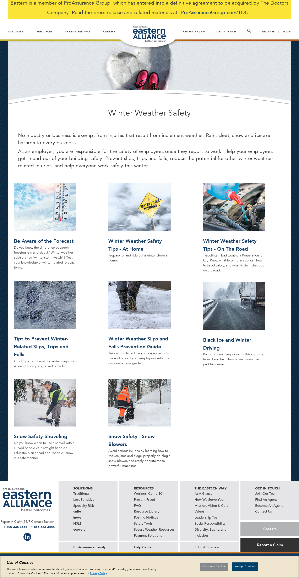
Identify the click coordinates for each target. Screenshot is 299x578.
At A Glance (203, 493)
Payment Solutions (148, 535)
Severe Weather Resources (154, 529)
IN (27, 537)
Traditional (81, 493)
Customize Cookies (214, 566)
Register (268, 31)
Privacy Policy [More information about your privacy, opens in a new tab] (98, 573)
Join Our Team (266, 493)
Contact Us (263, 511)
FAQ (137, 506)
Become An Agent (269, 506)
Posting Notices (146, 517)
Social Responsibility (210, 523)
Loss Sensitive (83, 500)
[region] (149, 567)
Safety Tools (143, 523)
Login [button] (287, 31)
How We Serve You (209, 500)
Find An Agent (266, 500)
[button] (249, 31)
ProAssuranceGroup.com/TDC (214, 12)
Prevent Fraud (144, 500)
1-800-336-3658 (15, 527)
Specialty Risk (83, 506)
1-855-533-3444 (43, 527)
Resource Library (146, 511)
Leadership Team (207, 517)
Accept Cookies (245, 566)
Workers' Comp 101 (149, 493)
